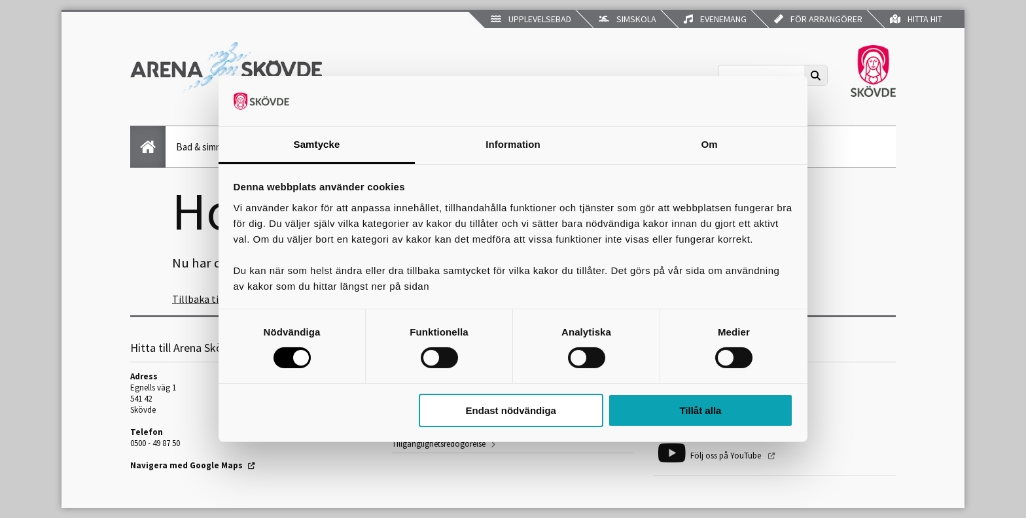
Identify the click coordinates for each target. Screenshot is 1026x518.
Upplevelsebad (531, 19)
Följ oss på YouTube (726, 455)
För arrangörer (818, 19)
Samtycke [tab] (317, 144)
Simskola (627, 19)
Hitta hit (916, 19)
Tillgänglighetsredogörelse (439, 443)
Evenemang (715, 19)
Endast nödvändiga (511, 410)
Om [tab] (709, 144)
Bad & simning (205, 147)
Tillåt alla (700, 410)
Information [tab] (513, 144)
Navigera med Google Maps (186, 465)
